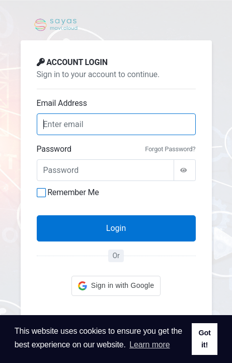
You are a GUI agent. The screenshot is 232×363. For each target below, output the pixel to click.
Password (54, 149)
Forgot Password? (170, 149)
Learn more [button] (149, 344)
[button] (116, 286)
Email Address (62, 103)
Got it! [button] (204, 339)
